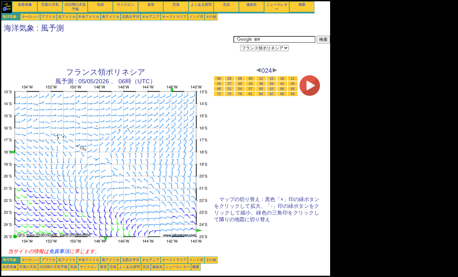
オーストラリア (174, 17)
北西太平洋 (130, 17)
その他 (211, 17)
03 (230, 78)
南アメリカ (110, 17)
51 (230, 89)
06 (240, 78)
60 (261, 89)
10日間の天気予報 (53, 267)
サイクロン (125, 4)
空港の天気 (50, 4)
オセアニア (150, 17)
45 (293, 84)
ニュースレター (177, 267)
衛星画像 (25, 4)
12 (261, 78)
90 (282, 94)
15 (272, 78)
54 (240, 89)
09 (251, 78)
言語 (226, 4)
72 (219, 94)
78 (240, 94)
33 (251, 84)
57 (251, 89)
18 (282, 78)
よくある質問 (201, 4)
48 (219, 89)
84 (261, 94)
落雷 (150, 4)
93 (293, 94)
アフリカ (48, 17)
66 (282, 89)
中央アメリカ (88, 17)
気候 (100, 4)
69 (293, 89)
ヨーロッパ (30, 17)
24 (219, 84)
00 (219, 78)
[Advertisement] (117, 50)
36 (261, 84)
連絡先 (251, 4)
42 (282, 84)
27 (230, 84)
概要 (302, 4)
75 (230, 94)
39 (272, 84)
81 (251, 94)
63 (272, 89)
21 (293, 78)
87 (272, 94)
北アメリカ (67, 17)
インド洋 (196, 17)
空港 (176, 4)
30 (240, 84)
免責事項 (59, 251)
